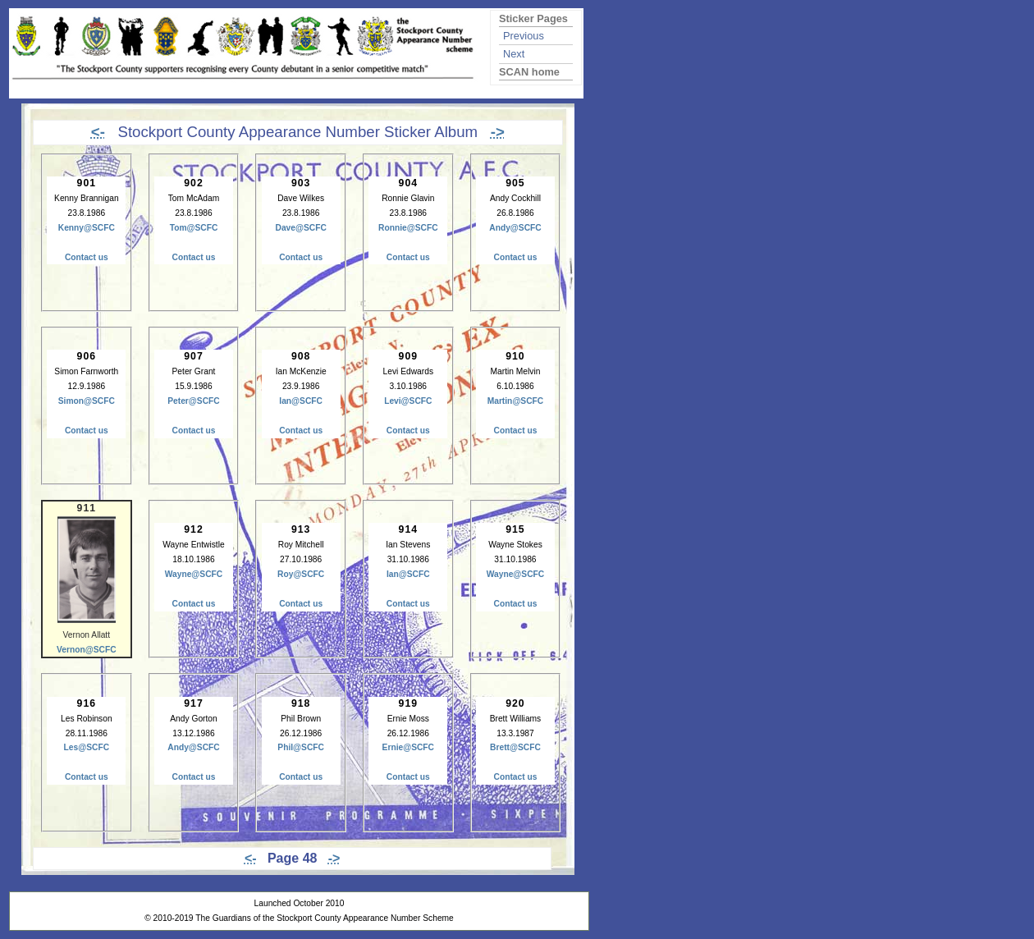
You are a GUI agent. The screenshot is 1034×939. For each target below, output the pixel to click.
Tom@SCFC (194, 227)
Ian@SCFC (301, 400)
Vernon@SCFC (87, 649)
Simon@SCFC (86, 400)
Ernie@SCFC (408, 747)
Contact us (86, 257)
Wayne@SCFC (193, 574)
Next (513, 54)
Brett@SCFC (515, 747)
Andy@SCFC (515, 227)
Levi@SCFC (408, 400)
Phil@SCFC (300, 747)
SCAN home (529, 72)
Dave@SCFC (300, 227)
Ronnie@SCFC (408, 227)
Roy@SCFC (300, 574)
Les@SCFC (86, 747)
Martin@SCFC (515, 400)
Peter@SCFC (193, 400)
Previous (523, 36)
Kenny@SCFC (86, 227)
